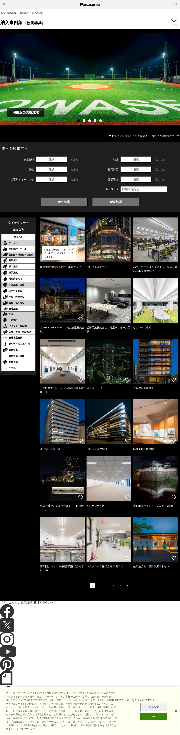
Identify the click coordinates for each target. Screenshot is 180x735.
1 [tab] (79, 121)
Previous (10, 79)
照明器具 (24, 12)
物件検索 (64, 202)
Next (169, 79)
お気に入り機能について (165, 136)
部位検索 (116, 202)
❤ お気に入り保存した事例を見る (128, 136)
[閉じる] (176, 717)
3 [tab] (90, 121)
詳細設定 (154, 712)
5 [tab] (101, 121)
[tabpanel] (90, 79)
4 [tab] (95, 121)
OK (154, 722)
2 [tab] (84, 121)
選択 (51, 159)
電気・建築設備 (8, 12)
